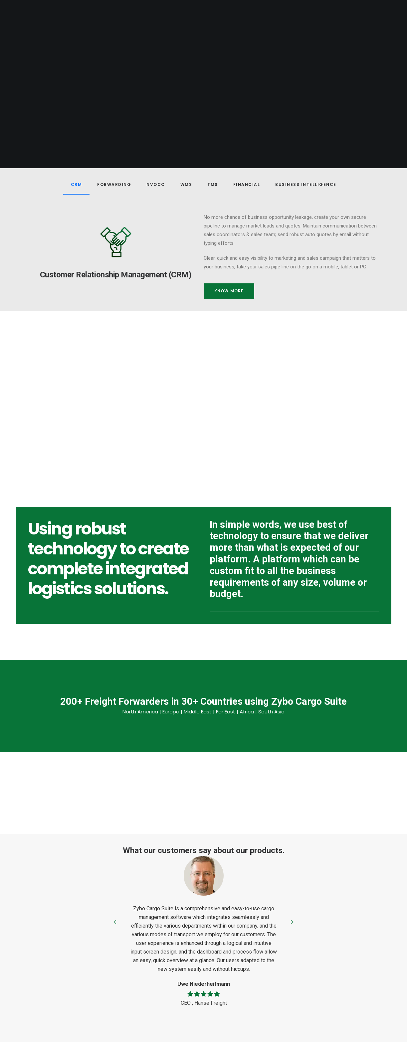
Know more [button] (229, 291)
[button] (115, 241)
